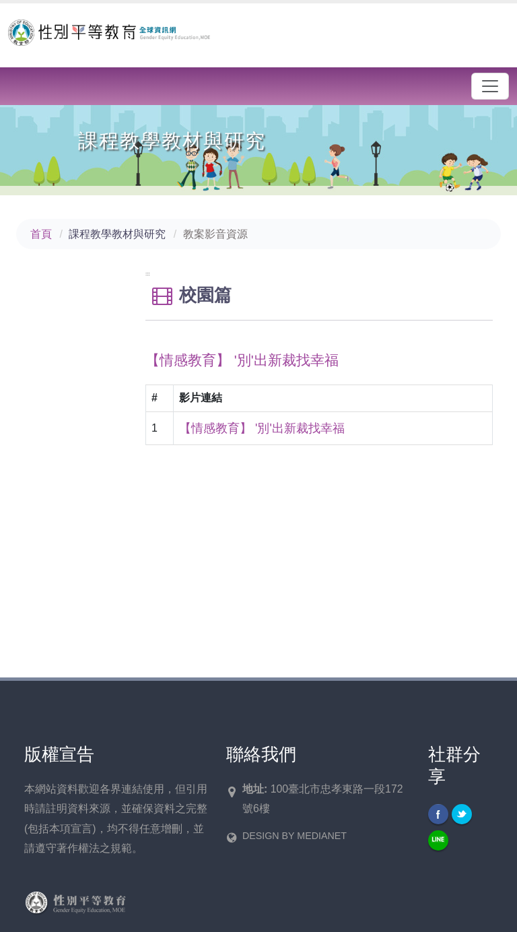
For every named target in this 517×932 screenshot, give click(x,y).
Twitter (462, 814)
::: (147, 274)
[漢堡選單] (490, 86)
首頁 (41, 234)
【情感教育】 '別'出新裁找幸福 (262, 428)
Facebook (438, 814)
